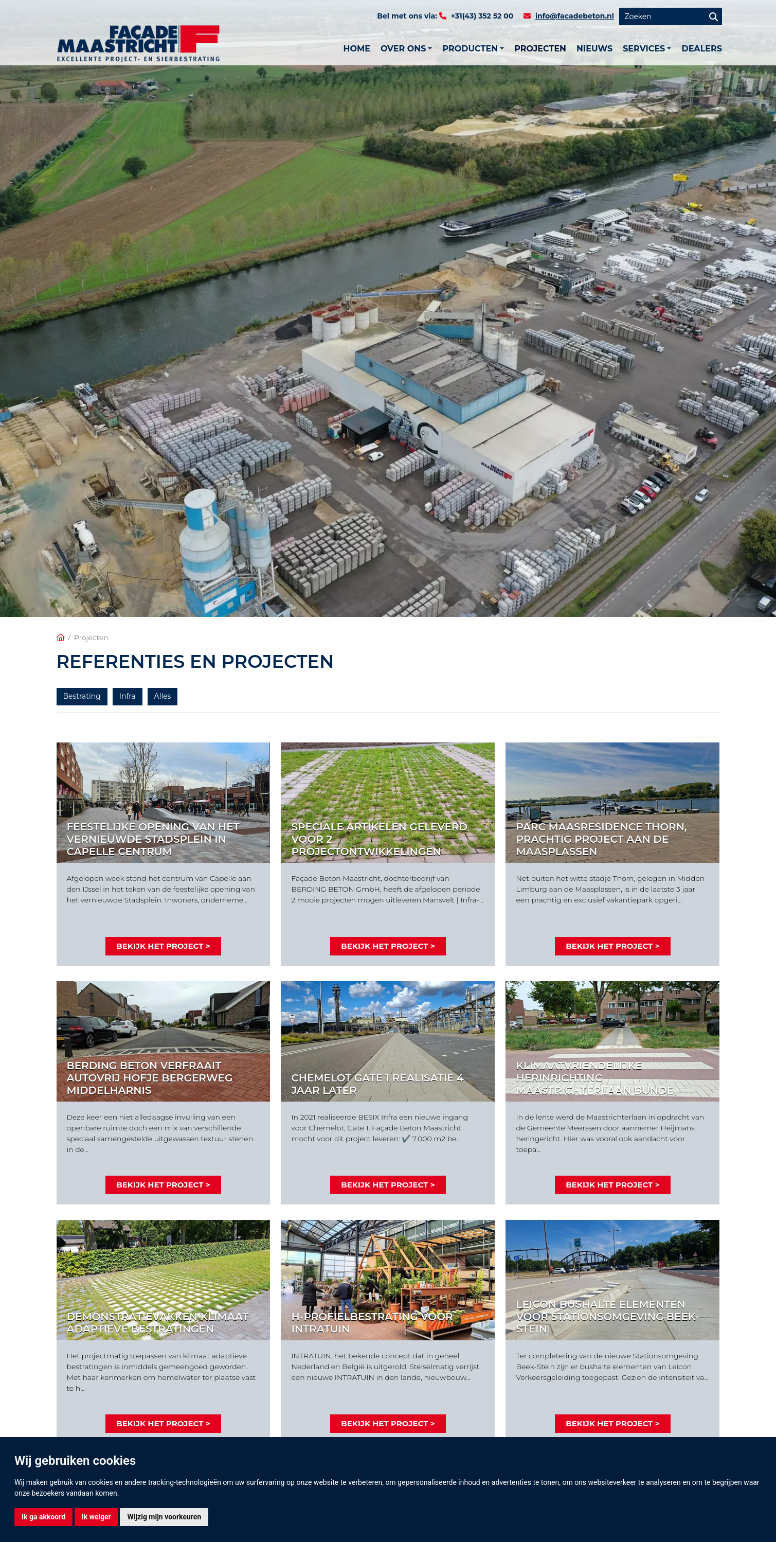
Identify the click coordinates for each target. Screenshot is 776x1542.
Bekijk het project (159, 946)
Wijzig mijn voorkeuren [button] (164, 1517)
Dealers (701, 49)
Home (356, 49)
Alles (162, 696)
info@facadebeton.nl (574, 16)
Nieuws (594, 49)
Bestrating (82, 696)
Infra (127, 696)
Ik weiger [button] (96, 1517)
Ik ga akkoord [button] (43, 1517)
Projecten (540, 49)
